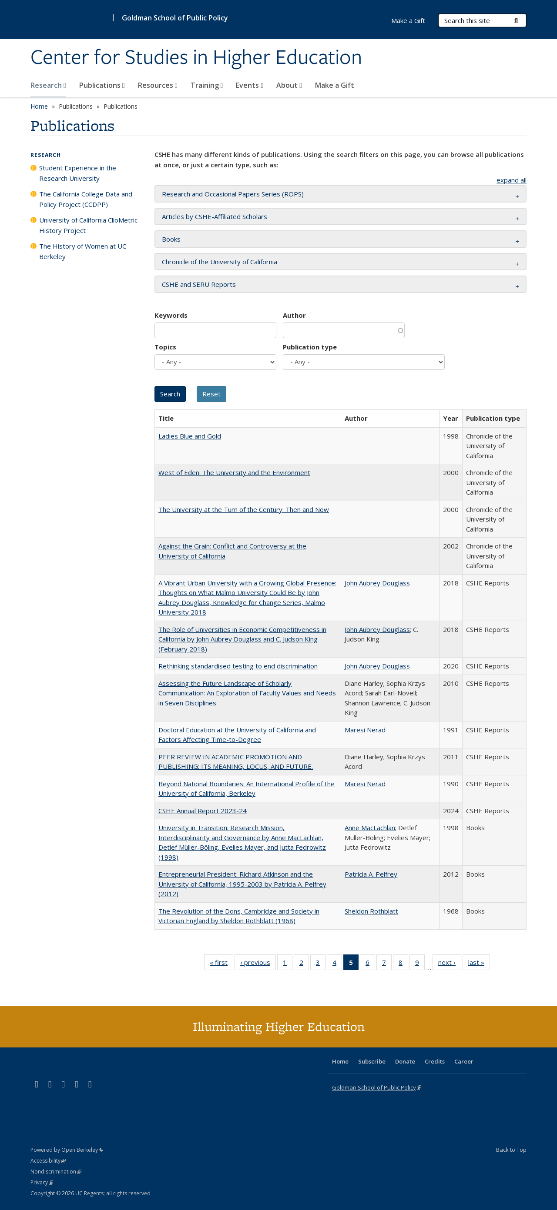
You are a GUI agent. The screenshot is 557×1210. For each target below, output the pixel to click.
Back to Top (511, 1149)
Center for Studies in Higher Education (196, 58)
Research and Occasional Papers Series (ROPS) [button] (233, 193)
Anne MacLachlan (370, 827)
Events (249, 85)
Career (463, 1061)
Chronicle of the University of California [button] (219, 261)
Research (48, 85)
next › (449, 964)
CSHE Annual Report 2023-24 (202, 810)
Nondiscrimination (55, 1171)
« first (221, 964)
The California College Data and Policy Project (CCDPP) (85, 199)
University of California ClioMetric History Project (88, 225)
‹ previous (258, 964)
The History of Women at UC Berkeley (82, 251)
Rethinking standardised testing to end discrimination (238, 666)
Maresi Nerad (365, 729)
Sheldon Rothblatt (371, 911)
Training (207, 85)
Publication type (310, 346)
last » (479, 964)
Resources (158, 85)
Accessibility (48, 1160)
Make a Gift (334, 85)
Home (39, 106)
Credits (435, 1061)
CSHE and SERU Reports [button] (199, 284)
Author (294, 315)
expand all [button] (512, 180)
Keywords (171, 315)
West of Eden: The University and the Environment (234, 472)
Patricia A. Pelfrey (371, 874)
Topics (165, 346)
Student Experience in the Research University (77, 173)
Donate (405, 1061)
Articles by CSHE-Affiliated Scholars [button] (214, 216)
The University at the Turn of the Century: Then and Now (243, 509)
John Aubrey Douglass (377, 582)
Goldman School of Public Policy (175, 18)
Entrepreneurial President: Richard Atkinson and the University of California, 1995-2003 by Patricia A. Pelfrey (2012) (242, 884)
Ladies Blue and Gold (189, 436)
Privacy (41, 1182)
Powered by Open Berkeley (66, 1149)
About (289, 85)
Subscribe (372, 1061)
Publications (102, 85)
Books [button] (171, 239)
